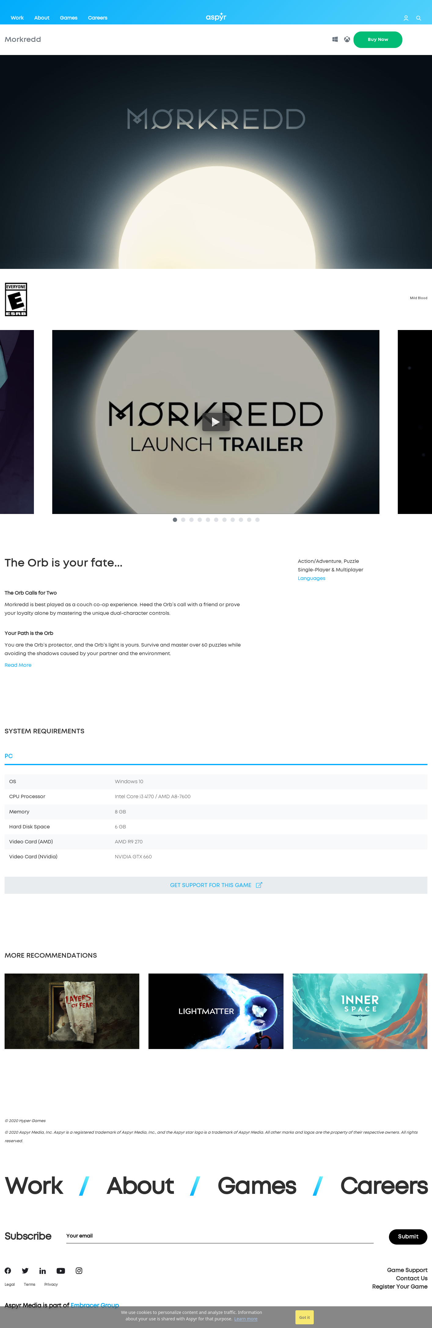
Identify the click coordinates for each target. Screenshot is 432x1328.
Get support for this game (216, 885)
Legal (10, 1285)
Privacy (51, 1285)
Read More (18, 665)
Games (68, 18)
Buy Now (378, 39)
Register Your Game (399, 1287)
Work (17, 18)
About (41, 18)
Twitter (25, 1271)
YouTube (61, 1271)
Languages (311, 578)
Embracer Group (95, 1306)
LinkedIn (42, 1271)
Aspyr (216, 16)
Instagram (79, 1270)
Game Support (407, 1270)
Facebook (8, 1270)
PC (9, 756)
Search (418, 18)
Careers (97, 18)
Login (406, 18)
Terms (29, 1285)
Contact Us (411, 1279)
